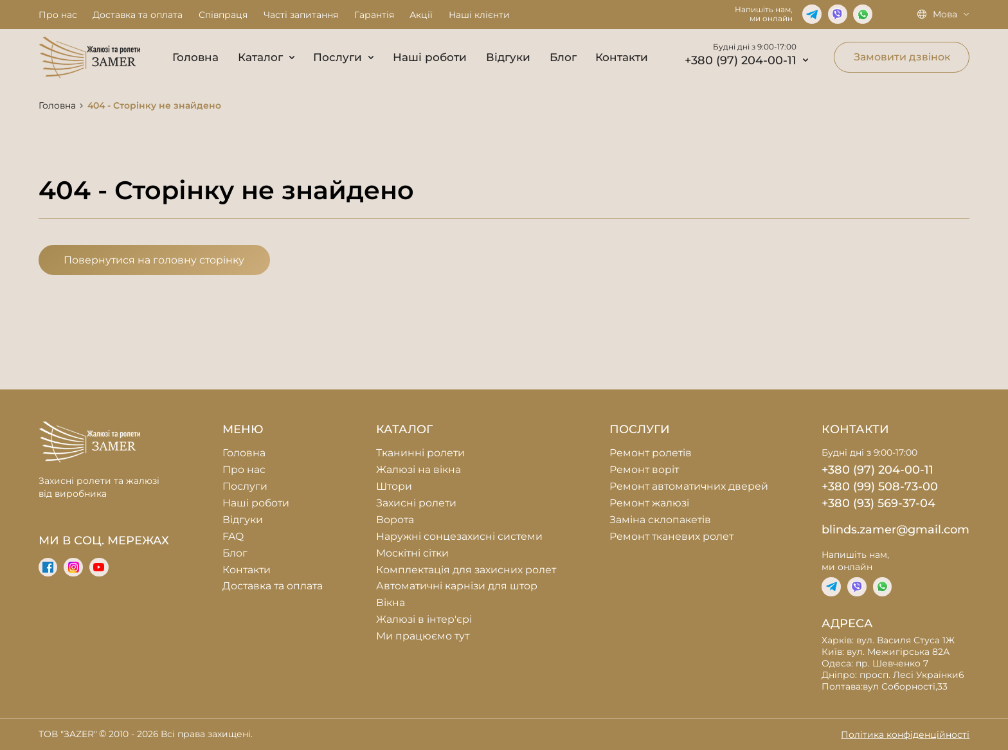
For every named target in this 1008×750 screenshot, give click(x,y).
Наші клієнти (479, 15)
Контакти (621, 57)
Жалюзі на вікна (418, 469)
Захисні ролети (416, 503)
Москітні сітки (412, 553)
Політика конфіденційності (905, 734)
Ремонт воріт (644, 469)
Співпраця (223, 15)
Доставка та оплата (138, 15)
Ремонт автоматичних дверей (688, 486)
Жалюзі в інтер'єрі (424, 619)
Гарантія (374, 15)
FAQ (233, 536)
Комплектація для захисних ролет (466, 570)
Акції (421, 15)
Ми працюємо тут (422, 636)
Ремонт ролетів (650, 453)
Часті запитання (301, 15)
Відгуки (508, 57)
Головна (195, 57)
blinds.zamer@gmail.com (895, 529)
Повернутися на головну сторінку (154, 260)
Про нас (58, 15)
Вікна (390, 602)
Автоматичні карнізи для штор (456, 586)
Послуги (343, 57)
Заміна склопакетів (660, 519)
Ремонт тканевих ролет (671, 536)
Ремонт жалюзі (649, 503)
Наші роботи (430, 57)
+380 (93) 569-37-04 (878, 503)
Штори (394, 486)
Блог (563, 57)
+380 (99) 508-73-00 (880, 486)
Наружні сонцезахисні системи (459, 536)
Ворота (395, 519)
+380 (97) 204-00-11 (746, 60)
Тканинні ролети (420, 453)
